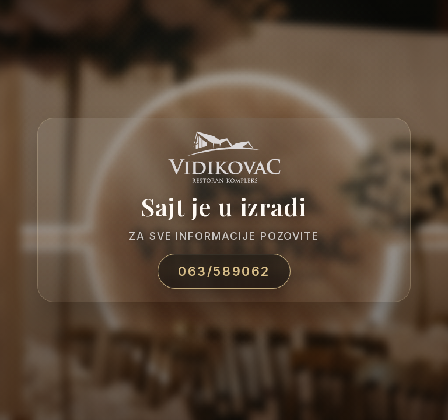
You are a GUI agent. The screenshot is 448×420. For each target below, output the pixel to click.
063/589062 (224, 271)
